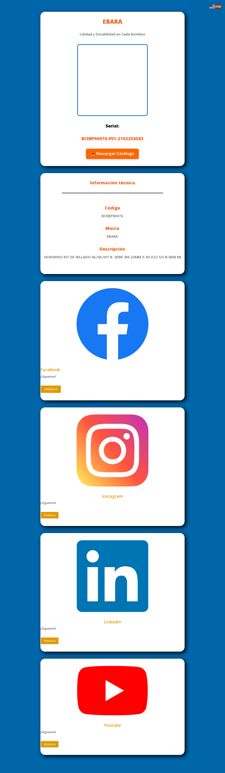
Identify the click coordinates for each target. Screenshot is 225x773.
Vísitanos (50, 389)
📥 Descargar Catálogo (112, 153)
